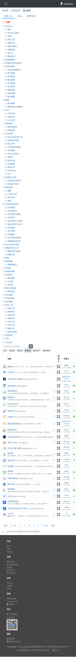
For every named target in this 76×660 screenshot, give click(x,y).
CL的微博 (12, 614)
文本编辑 (10, 164)
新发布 (20, 350)
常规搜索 (10, 76)
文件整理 (10, 207)
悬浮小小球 (12, 442)
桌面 (8, 36)
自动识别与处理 (13, 180)
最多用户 (36, 350)
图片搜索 (10, 73)
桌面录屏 (11, 460)
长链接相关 (9, 298)
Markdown (10, 170)
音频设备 (10, 49)
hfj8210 (66, 404)
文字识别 (10, 113)
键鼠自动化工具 (10, 248)
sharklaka (66, 501)
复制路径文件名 (13, 241)
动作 (8, 16)
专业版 (9, 552)
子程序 (9, 586)
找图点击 (10, 254)
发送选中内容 (12, 184)
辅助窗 (10, 471)
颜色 (6, 258)
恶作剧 (9, 285)
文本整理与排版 (13, 147)
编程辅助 (8, 261)
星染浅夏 (66, 447)
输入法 (9, 53)
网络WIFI (10, 56)
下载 (8, 549)
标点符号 (10, 143)
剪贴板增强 (11, 127)
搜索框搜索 (9, 271)
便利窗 (10, 453)
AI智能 (7, 268)
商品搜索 (10, 80)
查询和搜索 (9, 66)
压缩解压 (10, 234)
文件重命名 (11, 211)
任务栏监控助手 (14, 437)
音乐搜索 (10, 93)
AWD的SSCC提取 (15, 379)
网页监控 (10, 291)
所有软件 (16, 10)
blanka (66, 430)
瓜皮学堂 (12, 573)
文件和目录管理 (10, 204)
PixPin (10, 496)
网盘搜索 (10, 90)
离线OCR (11, 411)
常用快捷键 (9, 59)
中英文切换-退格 (14, 448)
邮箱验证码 (12, 429)
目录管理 (10, 217)
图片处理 (8, 187)
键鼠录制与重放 (13, 251)
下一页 (45, 525)
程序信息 (31, 16)
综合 (5, 350)
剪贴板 (10, 366)
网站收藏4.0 (13, 391)
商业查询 (10, 86)
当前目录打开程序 (14, 221)
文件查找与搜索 (13, 214)
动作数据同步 (13, 501)
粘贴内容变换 (12, 140)
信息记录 (10, 315)
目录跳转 (10, 227)
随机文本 (10, 328)
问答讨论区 (11, 598)
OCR (6, 110)
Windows (8, 26)
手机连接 (8, 295)
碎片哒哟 (66, 477)
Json (8, 174)
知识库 (9, 567)
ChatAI (10, 513)
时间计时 (10, 325)
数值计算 (10, 167)
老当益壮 (66, 397)
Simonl (66, 410)
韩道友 (66, 489)
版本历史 (10, 570)
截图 (8, 190)
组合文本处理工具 (14, 137)
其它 (6, 338)
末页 (53, 525)
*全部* (7, 22)
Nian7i (66, 371)
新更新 (28, 350)
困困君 (66, 365)
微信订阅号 (11, 618)
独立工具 (8, 305)
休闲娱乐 (8, 274)
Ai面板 (10, 417)
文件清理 (10, 231)
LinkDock (11, 372)
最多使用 (46, 350)
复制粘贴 (8, 123)
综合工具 (10, 308)
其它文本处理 (12, 154)
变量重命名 (11, 264)
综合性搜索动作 (13, 70)
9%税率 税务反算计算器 (17, 508)
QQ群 (10, 604)
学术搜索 (10, 83)
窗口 (8, 29)
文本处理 (8, 133)
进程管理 (10, 43)
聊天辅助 (8, 301)
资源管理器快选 (14, 423)
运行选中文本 (13, 404)
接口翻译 (10, 103)
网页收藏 (11, 386)
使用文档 (10, 562)
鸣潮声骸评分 (13, 478)
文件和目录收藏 (13, 237)
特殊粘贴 (10, 130)
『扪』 (66, 513)
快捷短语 (10, 318)
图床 (8, 201)
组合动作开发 (12, 564)
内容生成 (10, 160)
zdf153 (66, 391)
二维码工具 (11, 194)
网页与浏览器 (10, 288)
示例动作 (8, 335)
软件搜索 (10, 96)
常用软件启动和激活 (12, 63)
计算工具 (10, 321)
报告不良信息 (14, 641)
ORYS (66, 465)
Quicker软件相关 (11, 244)
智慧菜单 (11, 489)
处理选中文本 (10, 177)
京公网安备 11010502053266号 (33, 650)
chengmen (66, 415)
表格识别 (10, 117)
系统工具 (10, 39)
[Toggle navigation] (6, 3)
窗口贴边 (11, 484)
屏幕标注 (11, 397)
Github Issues (12, 601)
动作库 (5, 10)
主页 (8, 546)
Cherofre (66, 441)
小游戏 (9, 281)
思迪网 (66, 507)
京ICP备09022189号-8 (58, 646)
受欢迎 (12, 350)
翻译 (6, 100)
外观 (8, 588)
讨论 (20, 16)
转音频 (10, 466)
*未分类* (8, 342)
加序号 (9, 157)
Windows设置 (12, 33)
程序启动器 (11, 332)
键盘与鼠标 (11, 46)
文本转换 (10, 150)
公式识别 (10, 120)
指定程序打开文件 (14, 224)
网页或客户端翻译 (14, 106)
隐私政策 (10, 639)
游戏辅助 (10, 278)
